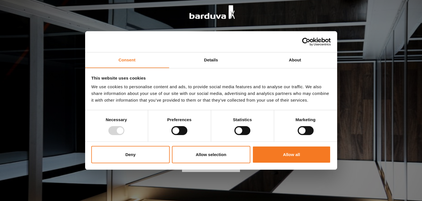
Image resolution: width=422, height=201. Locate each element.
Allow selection (211, 154)
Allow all (291, 154)
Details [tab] (211, 59)
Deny (130, 154)
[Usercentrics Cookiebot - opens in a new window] (306, 41)
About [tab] (295, 59)
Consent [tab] (127, 59)
